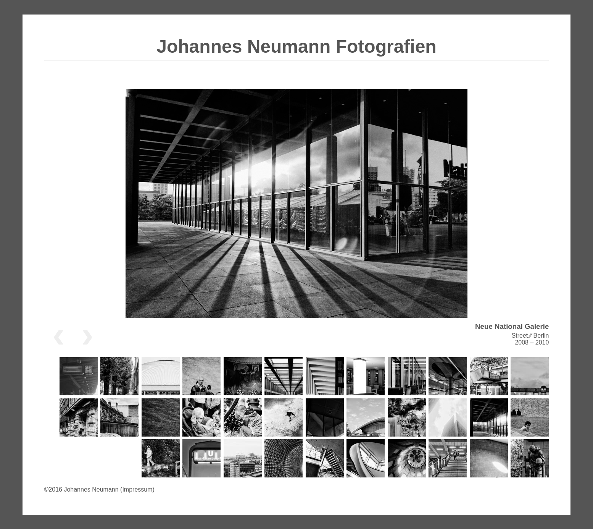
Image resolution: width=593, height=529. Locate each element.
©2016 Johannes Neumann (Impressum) (99, 489)
